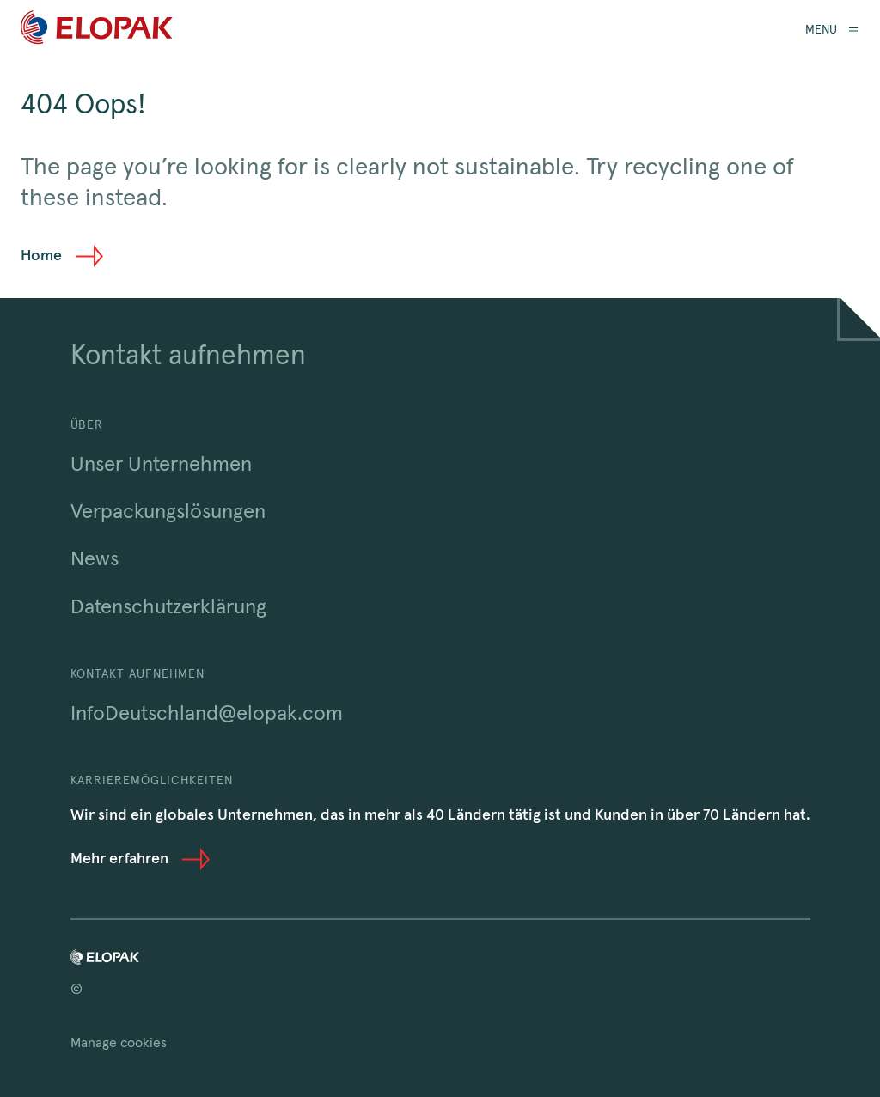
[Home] (97, 30)
